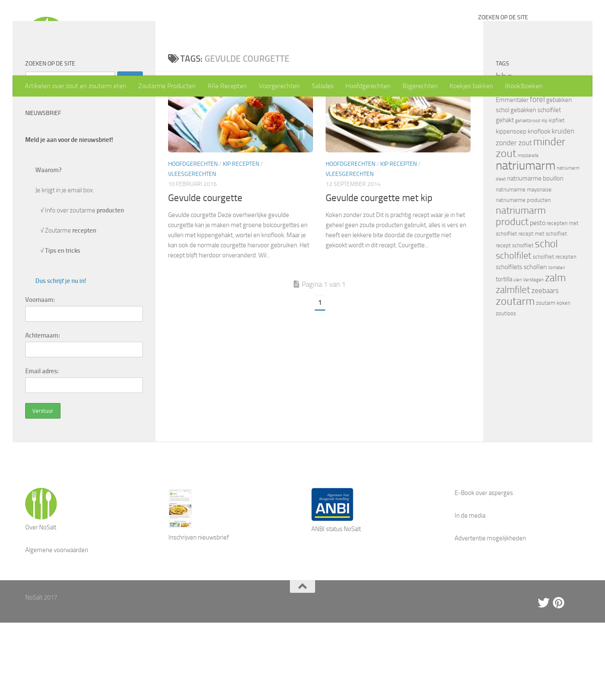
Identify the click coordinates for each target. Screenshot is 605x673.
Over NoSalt (40, 577)
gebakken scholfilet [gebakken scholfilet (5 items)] (535, 160)
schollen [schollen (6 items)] (535, 317)
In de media (470, 566)
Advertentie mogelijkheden (490, 588)
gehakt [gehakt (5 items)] (505, 170)
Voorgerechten (279, 86)
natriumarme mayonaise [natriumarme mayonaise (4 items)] (524, 240)
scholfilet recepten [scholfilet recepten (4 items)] (554, 307)
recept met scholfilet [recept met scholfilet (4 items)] (542, 284)
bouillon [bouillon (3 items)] (541, 128)
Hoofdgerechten (368, 86)
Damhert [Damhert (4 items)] (506, 139)
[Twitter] (544, 653)
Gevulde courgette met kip (379, 248)
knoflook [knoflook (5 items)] (539, 182)
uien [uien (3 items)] (517, 330)
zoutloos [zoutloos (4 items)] (506, 364)
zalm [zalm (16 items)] (555, 328)
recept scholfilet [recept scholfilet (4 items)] (515, 296)
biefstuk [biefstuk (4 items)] (522, 128)
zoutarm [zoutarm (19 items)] (515, 351)
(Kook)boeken (524, 86)
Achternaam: (42, 386)
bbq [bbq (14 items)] (504, 127)
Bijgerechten (420, 86)
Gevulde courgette (205, 248)
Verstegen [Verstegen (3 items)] (533, 330)
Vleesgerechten (192, 224)
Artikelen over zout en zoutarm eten (75, 86)
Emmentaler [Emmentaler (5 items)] (512, 150)
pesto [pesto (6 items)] (537, 273)
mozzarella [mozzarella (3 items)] (528, 206)
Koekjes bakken (471, 86)
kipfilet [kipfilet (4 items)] (557, 171)
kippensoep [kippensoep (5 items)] (511, 182)
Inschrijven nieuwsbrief (198, 588)
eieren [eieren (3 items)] (550, 139)
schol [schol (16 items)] (546, 294)
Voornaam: (40, 350)
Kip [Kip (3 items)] (544, 171)
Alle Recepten (227, 86)
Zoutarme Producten (167, 86)
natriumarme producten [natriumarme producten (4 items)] (523, 250)
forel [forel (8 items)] (537, 150)
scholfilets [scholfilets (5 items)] (509, 317)
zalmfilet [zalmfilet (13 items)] (513, 340)
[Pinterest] (559, 653)
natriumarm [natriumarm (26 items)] (525, 216)
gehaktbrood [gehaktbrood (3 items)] (527, 171)
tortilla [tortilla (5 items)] (504, 329)
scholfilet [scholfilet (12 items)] (513, 306)
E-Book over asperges (484, 543)
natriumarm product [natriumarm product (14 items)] (521, 266)
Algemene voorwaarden (56, 600)
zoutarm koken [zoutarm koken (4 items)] (553, 353)
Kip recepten (241, 214)
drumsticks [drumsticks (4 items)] (530, 139)
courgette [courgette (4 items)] (561, 128)
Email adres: (42, 421)
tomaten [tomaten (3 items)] (556, 318)
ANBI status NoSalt (336, 579)
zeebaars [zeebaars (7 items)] (545, 341)
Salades (323, 86)
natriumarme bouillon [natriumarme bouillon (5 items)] (535, 229)
